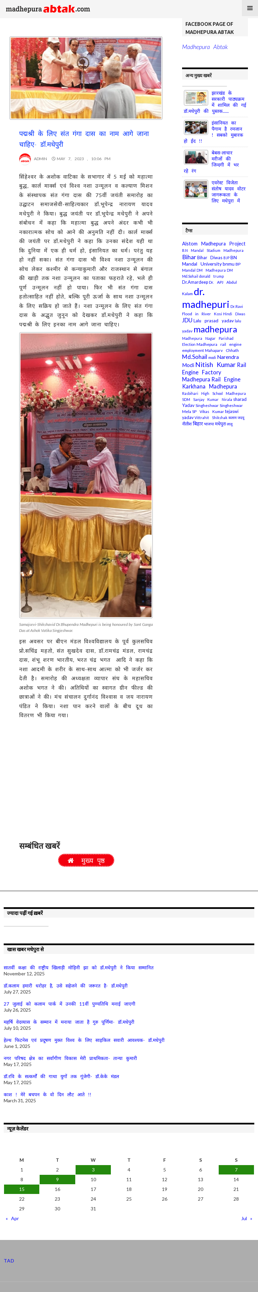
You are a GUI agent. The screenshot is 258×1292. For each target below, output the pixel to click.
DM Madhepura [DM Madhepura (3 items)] (211, 270)
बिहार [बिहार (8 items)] (198, 423)
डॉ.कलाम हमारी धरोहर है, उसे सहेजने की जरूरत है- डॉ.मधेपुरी (66, 985)
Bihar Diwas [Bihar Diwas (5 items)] (209, 257)
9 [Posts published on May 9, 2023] (57, 1179)
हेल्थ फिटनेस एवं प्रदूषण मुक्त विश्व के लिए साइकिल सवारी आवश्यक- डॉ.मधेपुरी (84, 1040)
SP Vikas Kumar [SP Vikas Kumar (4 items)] (208, 411)
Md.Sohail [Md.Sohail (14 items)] (194, 356)
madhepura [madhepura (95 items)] (215, 329)
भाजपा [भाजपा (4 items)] (209, 423)
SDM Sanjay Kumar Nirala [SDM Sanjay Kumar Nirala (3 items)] (207, 399)
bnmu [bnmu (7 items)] (228, 264)
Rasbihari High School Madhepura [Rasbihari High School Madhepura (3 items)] (214, 393)
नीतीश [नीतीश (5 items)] (187, 423)
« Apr (12, 1218)
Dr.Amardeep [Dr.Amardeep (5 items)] (195, 282)
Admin (33, 158)
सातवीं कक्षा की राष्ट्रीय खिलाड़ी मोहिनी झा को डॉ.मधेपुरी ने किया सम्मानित (79, 967)
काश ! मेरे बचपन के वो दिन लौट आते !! (47, 1094)
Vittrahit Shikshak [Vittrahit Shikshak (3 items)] (211, 417)
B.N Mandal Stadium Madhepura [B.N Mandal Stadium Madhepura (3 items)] (213, 250)
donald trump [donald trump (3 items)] (211, 276)
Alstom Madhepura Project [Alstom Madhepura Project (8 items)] (214, 243)
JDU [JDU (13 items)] (187, 320)
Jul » (246, 1218)
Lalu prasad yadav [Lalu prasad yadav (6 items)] (214, 320)
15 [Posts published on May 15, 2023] (22, 1189)
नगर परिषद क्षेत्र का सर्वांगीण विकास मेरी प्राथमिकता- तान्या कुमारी (70, 1058)
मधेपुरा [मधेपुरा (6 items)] (220, 423)
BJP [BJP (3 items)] (226, 258)
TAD (9, 1260)
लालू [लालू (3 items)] (229, 424)
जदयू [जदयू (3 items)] (241, 417)
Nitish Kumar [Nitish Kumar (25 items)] (215, 364)
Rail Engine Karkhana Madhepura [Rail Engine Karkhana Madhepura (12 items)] (211, 382)
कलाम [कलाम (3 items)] (232, 417)
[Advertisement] (86, 783)
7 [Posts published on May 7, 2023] (236, 1169)
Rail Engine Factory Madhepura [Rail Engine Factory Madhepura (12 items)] (214, 372)
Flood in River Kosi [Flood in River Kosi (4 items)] (202, 313)
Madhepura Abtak (205, 46)
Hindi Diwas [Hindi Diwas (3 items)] (234, 314)
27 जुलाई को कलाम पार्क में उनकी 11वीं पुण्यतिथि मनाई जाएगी (69, 1004)
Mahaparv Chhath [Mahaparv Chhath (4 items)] (222, 350)
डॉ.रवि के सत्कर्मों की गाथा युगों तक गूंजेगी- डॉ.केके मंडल (61, 1076)
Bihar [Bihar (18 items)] (189, 257)
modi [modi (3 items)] (212, 357)
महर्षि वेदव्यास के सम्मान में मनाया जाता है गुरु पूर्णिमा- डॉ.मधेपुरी (69, 1022)
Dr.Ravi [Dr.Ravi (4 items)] (236, 306)
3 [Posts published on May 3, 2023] (93, 1169)
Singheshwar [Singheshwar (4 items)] (207, 405)
